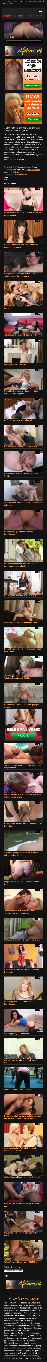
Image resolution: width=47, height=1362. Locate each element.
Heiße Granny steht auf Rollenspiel (18, 420)
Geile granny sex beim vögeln (16, 364)
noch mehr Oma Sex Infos (14, 160)
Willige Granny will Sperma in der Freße (20, 622)
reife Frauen (22, 175)
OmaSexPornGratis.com (22, 16)
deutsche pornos (35, 1)
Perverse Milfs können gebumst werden (20, 447)
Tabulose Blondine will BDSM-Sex (18, 678)
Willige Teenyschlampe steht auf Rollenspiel (22, 1177)
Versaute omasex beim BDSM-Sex (18, 1089)
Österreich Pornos (20, 1)
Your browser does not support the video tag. (23, 32)
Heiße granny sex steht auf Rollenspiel (20, 596)
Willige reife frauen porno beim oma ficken (22, 940)
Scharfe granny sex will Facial (16, 1034)
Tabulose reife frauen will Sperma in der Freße (23, 335)
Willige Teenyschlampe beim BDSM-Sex (20, 1262)
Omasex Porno (8, 4)
